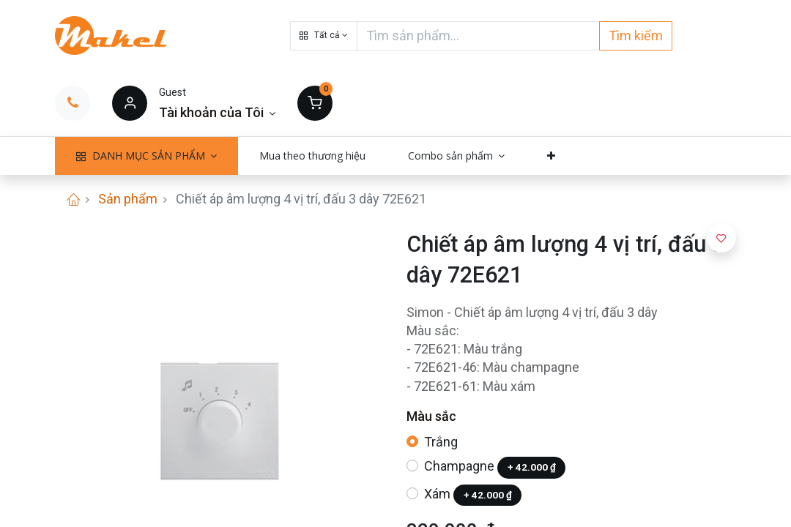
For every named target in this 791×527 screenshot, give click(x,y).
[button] (323, 36)
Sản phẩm (127, 198)
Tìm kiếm (636, 35)
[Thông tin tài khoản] (217, 112)
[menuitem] (312, 156)
